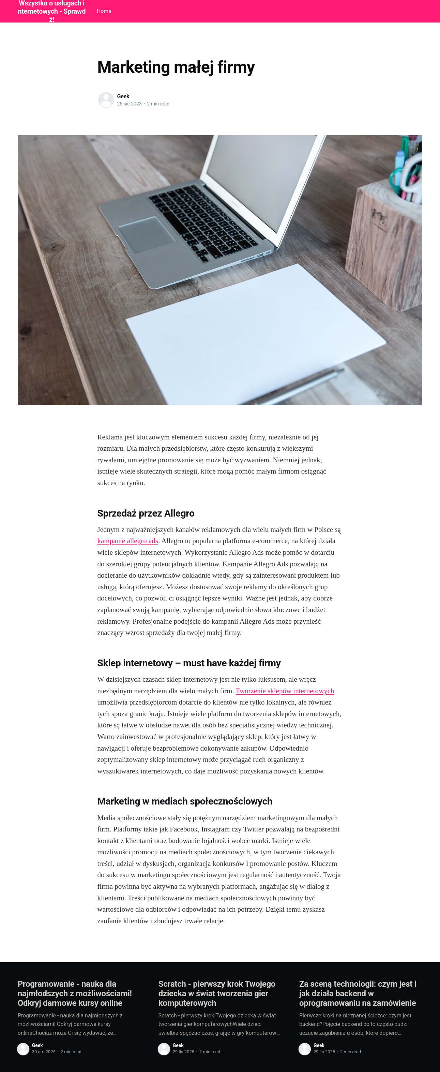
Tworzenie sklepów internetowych (285, 691)
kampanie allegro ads (127, 541)
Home (104, 11)
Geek (123, 96)
